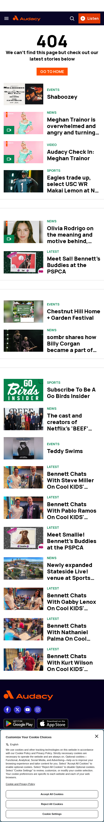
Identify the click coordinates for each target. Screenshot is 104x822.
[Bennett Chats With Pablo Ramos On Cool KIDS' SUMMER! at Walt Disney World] (23, 508)
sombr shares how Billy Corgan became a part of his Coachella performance (71, 349)
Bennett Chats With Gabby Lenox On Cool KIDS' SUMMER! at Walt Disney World (71, 608)
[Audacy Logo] (26, 18)
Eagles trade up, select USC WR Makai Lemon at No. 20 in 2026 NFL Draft (73, 190)
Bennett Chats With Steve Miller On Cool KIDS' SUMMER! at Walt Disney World (71, 486)
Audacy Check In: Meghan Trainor (70, 155)
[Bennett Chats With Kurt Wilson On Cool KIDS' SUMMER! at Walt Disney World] (23, 659)
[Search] (72, 18)
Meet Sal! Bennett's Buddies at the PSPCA (73, 265)
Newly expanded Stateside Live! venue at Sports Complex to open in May (73, 577)
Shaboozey (62, 96)
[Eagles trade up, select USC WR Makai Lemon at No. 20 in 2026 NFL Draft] (23, 181)
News (51, 112)
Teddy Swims (65, 451)
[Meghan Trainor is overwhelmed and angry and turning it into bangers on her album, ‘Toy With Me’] (23, 123)
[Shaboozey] (23, 94)
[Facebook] (7, 709)
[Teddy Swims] (23, 448)
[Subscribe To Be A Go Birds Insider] (23, 390)
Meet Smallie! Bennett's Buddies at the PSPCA (71, 541)
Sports (53, 170)
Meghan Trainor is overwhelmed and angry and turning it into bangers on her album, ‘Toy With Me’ (71, 135)
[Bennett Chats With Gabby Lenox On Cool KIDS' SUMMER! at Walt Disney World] (23, 599)
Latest (53, 251)
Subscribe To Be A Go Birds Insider (71, 393)
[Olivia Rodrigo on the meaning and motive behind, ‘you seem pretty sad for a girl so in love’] (23, 232)
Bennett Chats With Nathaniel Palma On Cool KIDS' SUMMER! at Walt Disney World (72, 638)
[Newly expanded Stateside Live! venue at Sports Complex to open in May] (23, 568)
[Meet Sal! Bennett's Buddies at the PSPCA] (23, 262)
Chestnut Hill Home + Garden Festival (73, 314)
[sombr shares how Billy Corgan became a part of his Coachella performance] (23, 341)
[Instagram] (37, 709)
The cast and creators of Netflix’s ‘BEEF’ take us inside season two (67, 428)
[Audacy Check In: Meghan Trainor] (23, 152)
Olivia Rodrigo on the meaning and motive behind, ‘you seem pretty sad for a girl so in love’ (70, 244)
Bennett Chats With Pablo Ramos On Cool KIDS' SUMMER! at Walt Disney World (71, 517)
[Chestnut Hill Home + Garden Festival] (23, 311)
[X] (17, 709)
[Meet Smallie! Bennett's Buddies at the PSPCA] (23, 538)
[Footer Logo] (52, 695)
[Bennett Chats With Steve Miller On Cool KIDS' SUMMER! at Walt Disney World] (23, 477)
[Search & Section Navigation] (6, 18)
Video (52, 145)
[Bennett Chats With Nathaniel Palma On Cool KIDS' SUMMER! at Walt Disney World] (23, 629)
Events (53, 90)
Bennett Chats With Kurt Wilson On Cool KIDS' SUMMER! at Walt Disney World (71, 668)
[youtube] (27, 709)
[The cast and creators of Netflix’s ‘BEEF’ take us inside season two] (23, 419)
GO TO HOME (52, 71)
